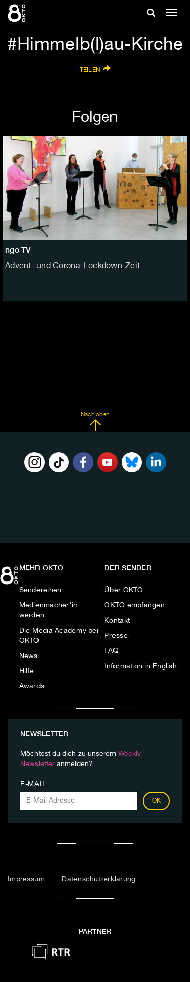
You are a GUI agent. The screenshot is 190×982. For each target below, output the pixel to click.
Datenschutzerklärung (98, 879)
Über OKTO (123, 590)
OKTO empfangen (134, 605)
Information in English (140, 666)
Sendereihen (40, 590)
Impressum (26, 879)
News (28, 656)
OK (156, 801)
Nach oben (95, 422)
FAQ (111, 650)
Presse (116, 635)
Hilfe (26, 671)
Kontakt (117, 620)
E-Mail (33, 784)
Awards (32, 686)
